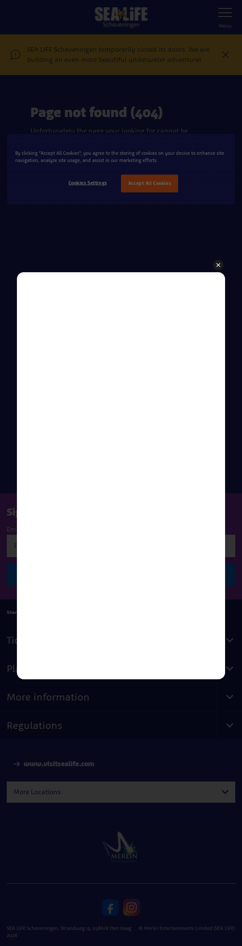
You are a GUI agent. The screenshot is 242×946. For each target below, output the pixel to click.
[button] (218, 265)
